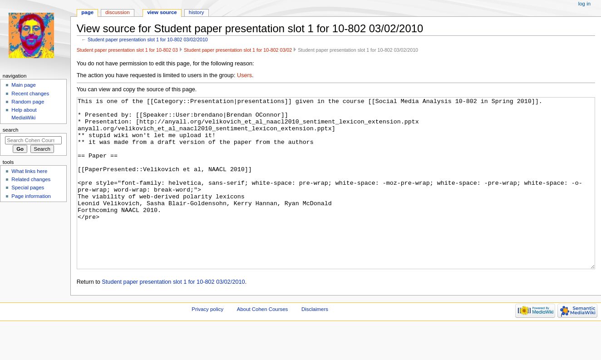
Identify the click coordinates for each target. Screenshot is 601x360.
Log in (584, 3)
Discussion (117, 12)
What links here (29, 171)
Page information (31, 196)
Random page (27, 101)
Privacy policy (207, 343)
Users (244, 75)
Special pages (27, 187)
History (196, 12)
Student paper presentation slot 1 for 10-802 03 (127, 50)
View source (162, 12)
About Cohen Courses (262, 343)
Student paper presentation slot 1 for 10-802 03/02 (238, 50)
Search (11, 130)
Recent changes (30, 93)
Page (87, 12)
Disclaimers (314, 343)
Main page (23, 85)
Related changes (30, 179)
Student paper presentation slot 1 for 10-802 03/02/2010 (148, 39)
